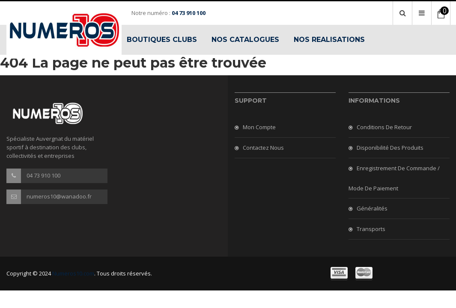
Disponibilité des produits (390, 147)
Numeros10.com (73, 273)
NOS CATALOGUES (245, 40)
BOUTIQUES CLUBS (162, 40)
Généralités (372, 208)
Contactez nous (263, 147)
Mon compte (259, 127)
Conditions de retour (384, 127)
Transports (371, 229)
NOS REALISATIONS (329, 40)
